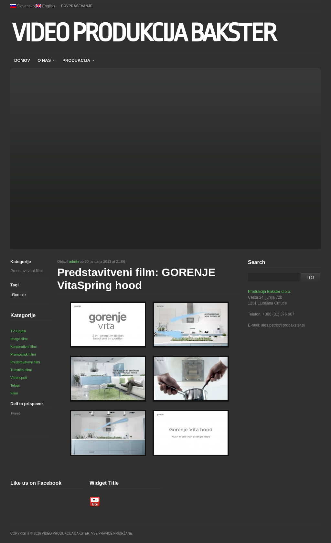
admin (74, 261)
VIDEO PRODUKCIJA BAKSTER (143, 33)
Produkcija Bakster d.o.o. (269, 291)
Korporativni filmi (23, 347)
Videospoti (18, 378)
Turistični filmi (21, 370)
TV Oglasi (18, 331)
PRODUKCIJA (78, 60)
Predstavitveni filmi (26, 271)
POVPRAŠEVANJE (76, 6)
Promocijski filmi (23, 354)
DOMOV (22, 60)
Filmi (14, 393)
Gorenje (19, 295)
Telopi (15, 385)
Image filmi (18, 339)
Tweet (15, 413)
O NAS (46, 60)
